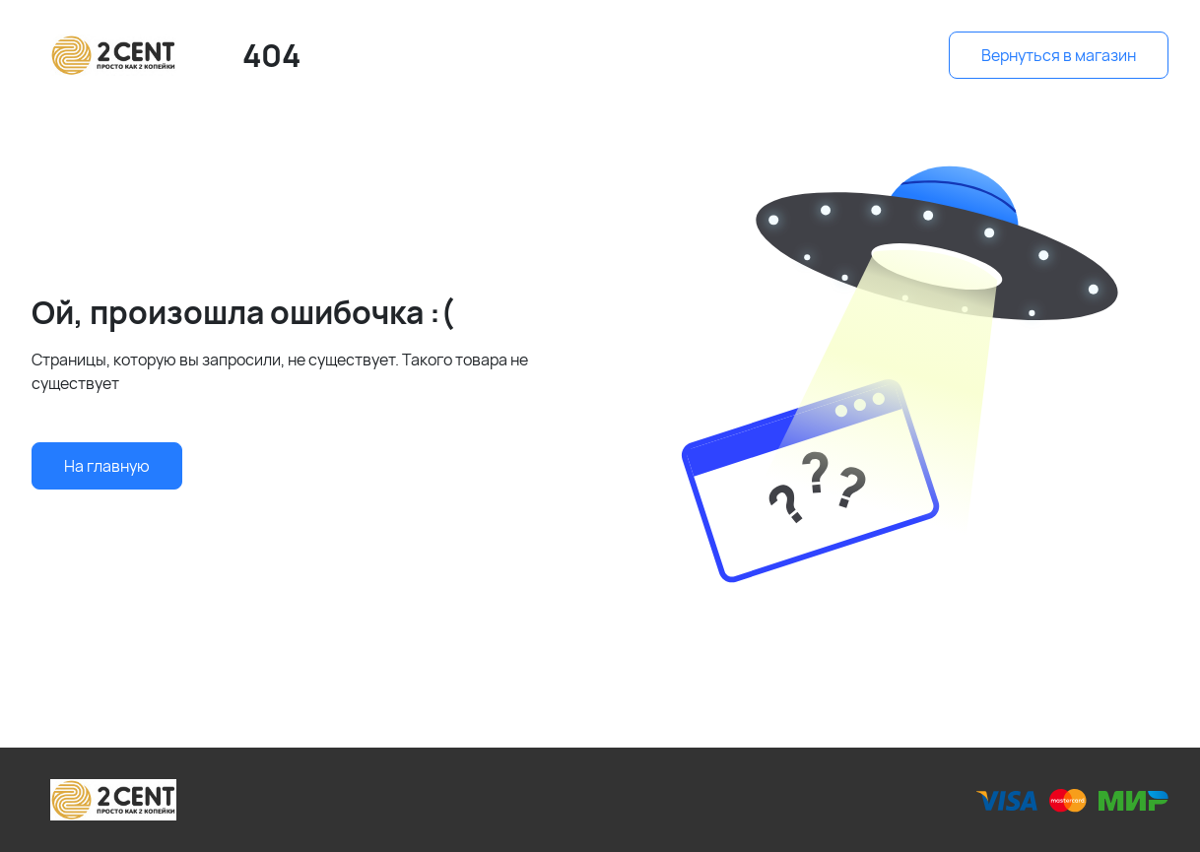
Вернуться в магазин (1058, 55)
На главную (107, 466)
